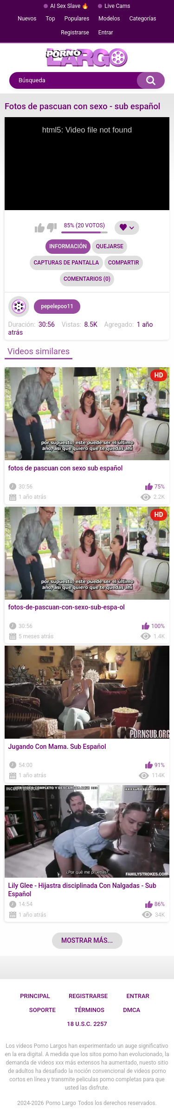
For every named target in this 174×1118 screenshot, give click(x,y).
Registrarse (75, 32)
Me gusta (40, 227)
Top (50, 18)
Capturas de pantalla (66, 262)
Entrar (105, 32)
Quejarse (109, 246)
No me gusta (52, 227)
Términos (89, 1009)
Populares (77, 18)
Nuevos (27, 18)
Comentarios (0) (87, 279)
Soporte (42, 1009)
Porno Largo (61, 1103)
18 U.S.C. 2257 (87, 1023)
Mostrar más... (87, 940)
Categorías (142, 18)
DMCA (131, 1009)
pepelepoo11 (57, 306)
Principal (35, 995)
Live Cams (117, 6)
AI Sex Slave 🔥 (69, 6)
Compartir (123, 262)
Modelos (109, 18)
